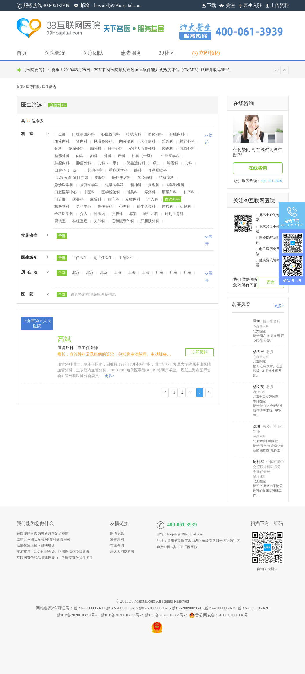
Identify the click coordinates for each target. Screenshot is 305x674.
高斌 (64, 339)
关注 (230, 5)
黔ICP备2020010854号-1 (78, 615)
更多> (109, 376)
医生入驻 (250, 5)
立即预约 (199, 352)
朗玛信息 (117, 533)
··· (191, 392)
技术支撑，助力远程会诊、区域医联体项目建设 (53, 552)
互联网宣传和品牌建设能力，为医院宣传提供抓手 (55, 558)
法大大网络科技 (122, 552)
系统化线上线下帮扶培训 (36, 545)
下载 (208, 5)
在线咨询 (258, 168)
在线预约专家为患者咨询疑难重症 (43, 533)
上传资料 (276, 5)
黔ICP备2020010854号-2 (122, 615)
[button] (54, 53)
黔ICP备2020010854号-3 (166, 615)
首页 (20, 87)
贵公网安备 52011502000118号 (218, 615)
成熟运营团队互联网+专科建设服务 (44, 539)
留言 (271, 282)
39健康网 (117, 539)
